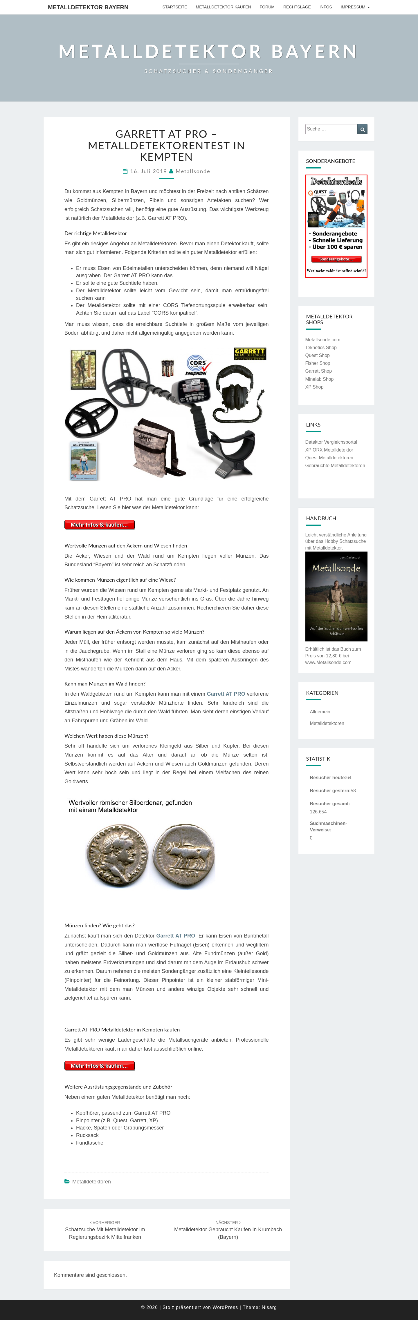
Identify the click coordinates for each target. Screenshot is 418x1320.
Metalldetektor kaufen (223, 7)
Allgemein (320, 711)
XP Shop (314, 387)
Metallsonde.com (322, 339)
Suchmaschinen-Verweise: (328, 827)
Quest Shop (317, 355)
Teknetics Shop (321, 347)
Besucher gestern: (330, 790)
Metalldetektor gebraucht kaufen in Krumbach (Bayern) (228, 1230)
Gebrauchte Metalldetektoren (335, 465)
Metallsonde (193, 171)
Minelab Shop (319, 379)
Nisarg (269, 1307)
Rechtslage (297, 7)
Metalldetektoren (91, 1182)
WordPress (225, 1307)
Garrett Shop (318, 371)
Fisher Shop (317, 363)
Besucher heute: (328, 777)
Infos (326, 7)
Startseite (175, 7)
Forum (267, 7)
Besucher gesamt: (330, 803)
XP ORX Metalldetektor (329, 449)
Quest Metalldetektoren (329, 457)
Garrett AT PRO (226, 694)
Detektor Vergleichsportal (331, 442)
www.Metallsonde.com (328, 662)
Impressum (353, 7)
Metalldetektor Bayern (88, 7)
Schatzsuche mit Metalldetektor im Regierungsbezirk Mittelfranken (105, 1230)
